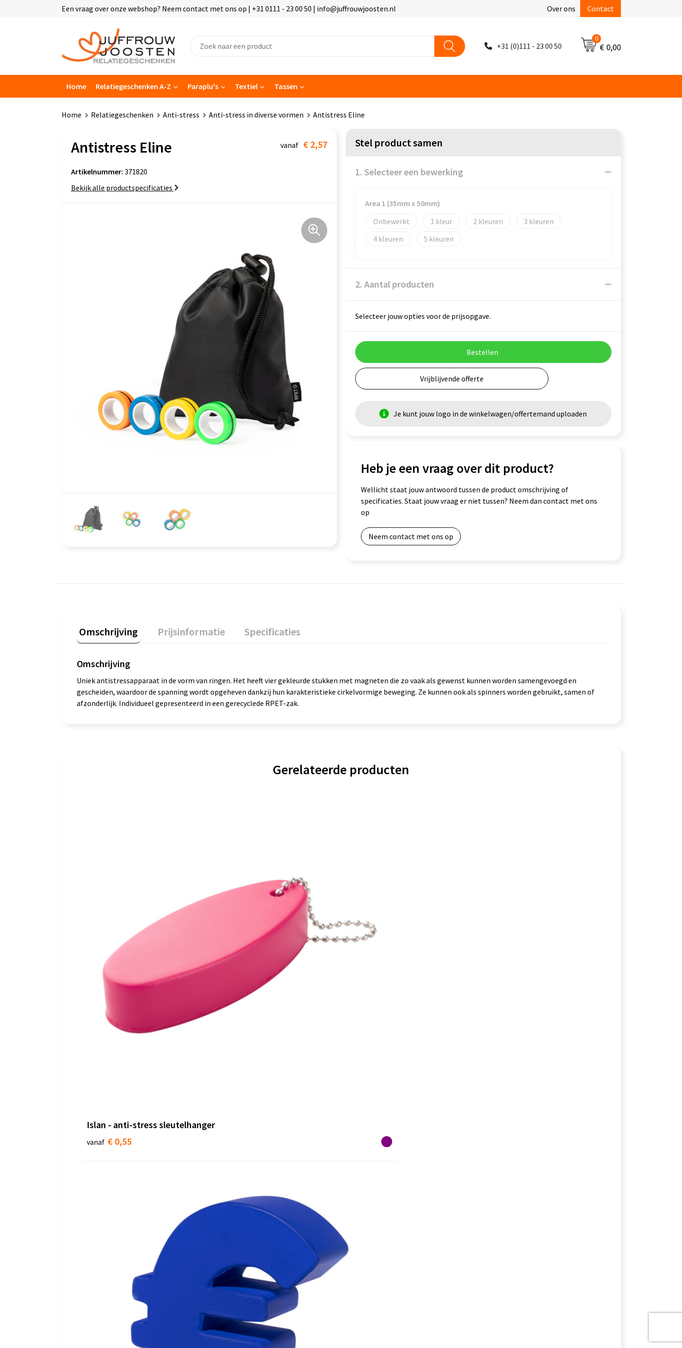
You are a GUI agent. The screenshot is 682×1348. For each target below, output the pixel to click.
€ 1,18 (241, 944)
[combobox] (312, 46)
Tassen (285, 86)
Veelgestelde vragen (246, 1104)
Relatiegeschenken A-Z (133, 86)
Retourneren (234, 1133)
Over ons (561, 8)
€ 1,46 (373, 944)
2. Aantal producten (394, 284)
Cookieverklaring (378, 1076)
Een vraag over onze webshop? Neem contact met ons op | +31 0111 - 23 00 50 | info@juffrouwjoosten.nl (229, 8)
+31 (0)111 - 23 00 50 (529, 46)
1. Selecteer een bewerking (409, 172)
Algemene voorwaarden (388, 1061)
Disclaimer (367, 1104)
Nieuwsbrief (232, 1090)
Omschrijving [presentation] (106, 628)
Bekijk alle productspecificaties (125, 187)
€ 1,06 (505, 944)
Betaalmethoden (241, 1119)
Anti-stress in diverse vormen (256, 114)
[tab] (106, 631)
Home (76, 86)
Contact (600, 8)
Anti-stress (181, 114)
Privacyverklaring (378, 1090)
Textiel (246, 86)
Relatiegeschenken (122, 114)
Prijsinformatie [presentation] (183, 628)
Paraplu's (203, 86)
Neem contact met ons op (410, 536)
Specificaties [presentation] (259, 628)
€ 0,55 (109, 959)
